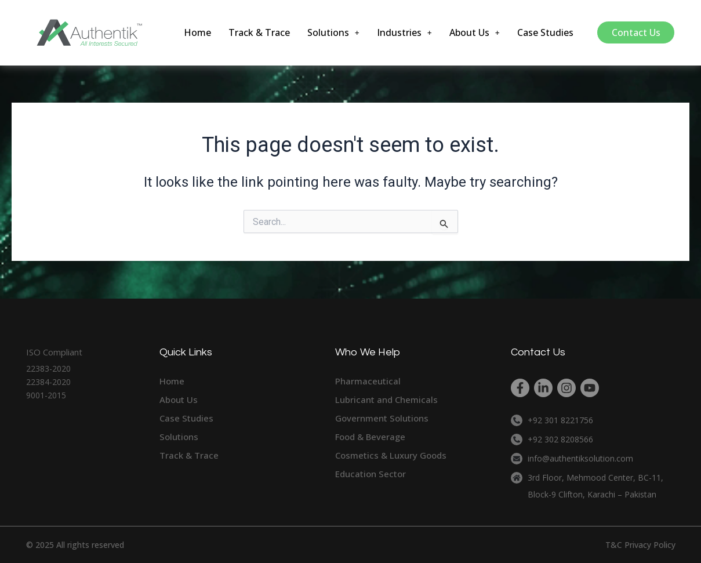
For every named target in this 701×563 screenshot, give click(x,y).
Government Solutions (381, 418)
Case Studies (546, 32)
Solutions (334, 32)
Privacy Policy (649, 544)
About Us (476, 32)
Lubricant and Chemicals (386, 399)
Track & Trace (260, 32)
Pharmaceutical (368, 381)
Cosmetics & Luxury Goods (390, 455)
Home (198, 32)
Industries (405, 32)
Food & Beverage (370, 436)
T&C (613, 544)
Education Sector (370, 474)
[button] (334, 32)
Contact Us (636, 32)
